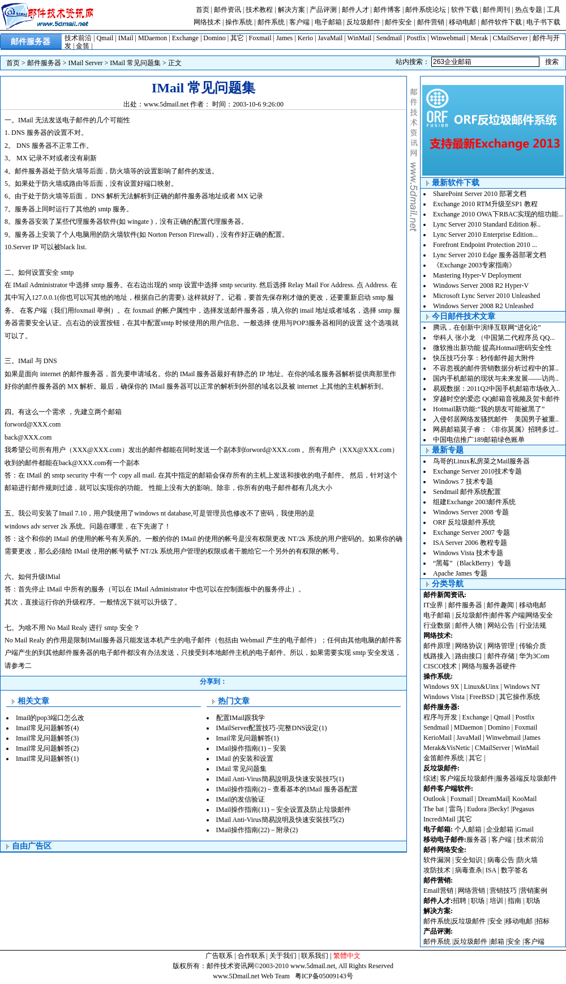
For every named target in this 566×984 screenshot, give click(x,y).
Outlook (434, 799)
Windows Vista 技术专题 (468, 553)
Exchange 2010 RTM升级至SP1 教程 (485, 204)
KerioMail (437, 738)
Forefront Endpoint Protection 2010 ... (485, 245)
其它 (237, 38)
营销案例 (533, 890)
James (284, 38)
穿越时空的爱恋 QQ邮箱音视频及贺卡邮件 (496, 399)
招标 (543, 921)
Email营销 (438, 890)
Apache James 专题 (460, 573)
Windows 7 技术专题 (463, 481)
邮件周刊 (496, 10)
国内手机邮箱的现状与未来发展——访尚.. (496, 378)
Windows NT (522, 687)
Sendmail (389, 38)
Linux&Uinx (481, 687)
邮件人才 (355, 10)
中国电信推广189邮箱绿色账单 (479, 440)
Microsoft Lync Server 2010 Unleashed (486, 296)
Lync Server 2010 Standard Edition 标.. (487, 224)
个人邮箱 (468, 829)
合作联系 (251, 956)
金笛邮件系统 (443, 758)
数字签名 (514, 870)
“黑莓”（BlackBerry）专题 (472, 563)
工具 (553, 10)
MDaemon (152, 38)
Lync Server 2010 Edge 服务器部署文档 (489, 255)
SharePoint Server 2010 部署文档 (479, 194)
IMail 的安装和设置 (245, 759)
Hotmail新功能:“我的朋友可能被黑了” (488, 409)
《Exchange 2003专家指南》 (474, 265)
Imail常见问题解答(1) (47, 759)
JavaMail (330, 38)
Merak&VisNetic (446, 748)
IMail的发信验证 (240, 799)
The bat (433, 809)
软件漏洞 (437, 860)
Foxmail (260, 38)
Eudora (477, 809)
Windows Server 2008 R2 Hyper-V (481, 285)
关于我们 (283, 956)
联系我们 (314, 956)
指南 (514, 901)
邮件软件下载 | (503, 22)
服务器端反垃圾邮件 (526, 778)
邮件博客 (387, 10)
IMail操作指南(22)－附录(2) (257, 830)
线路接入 (437, 656)
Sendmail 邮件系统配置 (467, 492)
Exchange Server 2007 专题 (471, 532)
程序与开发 (440, 717)
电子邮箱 (328, 22)
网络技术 (207, 22)
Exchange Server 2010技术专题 (477, 471)
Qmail (104, 38)
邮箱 (497, 941)
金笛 (82, 46)
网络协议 (468, 646)
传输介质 (532, 646)
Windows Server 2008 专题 (471, 512)
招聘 (459, 901)
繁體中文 (347, 956)
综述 (430, 778)
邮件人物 (468, 625)
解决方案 (291, 10)
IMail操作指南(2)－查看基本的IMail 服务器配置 (287, 789)
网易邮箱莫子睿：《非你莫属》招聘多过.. (496, 429)
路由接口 (468, 656)
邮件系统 (271, 22)
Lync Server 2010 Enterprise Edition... (485, 234)
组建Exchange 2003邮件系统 (474, 502)
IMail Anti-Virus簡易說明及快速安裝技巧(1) (280, 779)
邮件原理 (437, 646)
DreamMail (493, 799)
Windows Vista (444, 697)
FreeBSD (482, 697)
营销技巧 (503, 890)
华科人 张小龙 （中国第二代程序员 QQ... (494, 338)
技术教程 (259, 10)
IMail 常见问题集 (135, 63)
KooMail (524, 799)
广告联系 (219, 956)
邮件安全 (398, 22)
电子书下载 (543, 22)
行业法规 (532, 625)
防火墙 (527, 860)
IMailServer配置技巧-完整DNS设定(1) (271, 728)
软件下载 (464, 10)
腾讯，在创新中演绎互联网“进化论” (487, 327)
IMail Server (85, 63)
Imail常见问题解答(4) (47, 728)
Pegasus (523, 809)
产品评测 (323, 10)
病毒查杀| (470, 870)
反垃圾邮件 (363, 22)
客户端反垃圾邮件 (467, 778)
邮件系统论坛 (425, 10)
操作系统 (238, 22)
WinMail (360, 38)
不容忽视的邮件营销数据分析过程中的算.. (496, 368)
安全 (496, 921)
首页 (202, 10)
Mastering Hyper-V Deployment (477, 275)
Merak (479, 38)
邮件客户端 (508, 615)
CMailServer (510, 38)
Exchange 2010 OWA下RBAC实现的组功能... (498, 214)
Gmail (525, 829)
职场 (477, 901)
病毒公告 (500, 860)
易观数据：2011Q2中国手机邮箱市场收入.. (496, 389)
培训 (496, 901)
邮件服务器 (44, 63)
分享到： (213, 681)
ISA (492, 870)
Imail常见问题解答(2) (47, 748)
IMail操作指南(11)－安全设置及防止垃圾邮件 (283, 809)
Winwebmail (448, 38)
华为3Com (534, 656)
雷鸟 (455, 809)
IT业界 (434, 605)
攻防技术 (437, 870)
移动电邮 (462, 22)
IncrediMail (439, 819)
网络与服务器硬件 (489, 666)
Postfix (416, 38)
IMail (126, 38)
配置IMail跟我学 (240, 718)
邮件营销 (430, 22)
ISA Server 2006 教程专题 (470, 543)
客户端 (299, 22)
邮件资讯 (227, 10)
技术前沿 (78, 38)
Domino (214, 38)
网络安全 (539, 615)
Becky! (500, 809)
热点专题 (528, 10)
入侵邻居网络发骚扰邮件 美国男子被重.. (496, 419)
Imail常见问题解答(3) (47, 738)
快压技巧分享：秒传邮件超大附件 (484, 358)
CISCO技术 (440, 666)
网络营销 (471, 890)
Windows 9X (441, 687)
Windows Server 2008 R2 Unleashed (483, 306)
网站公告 (500, 625)
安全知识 (468, 860)
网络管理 (500, 646)
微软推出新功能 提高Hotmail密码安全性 (492, 348)
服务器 (476, 840)
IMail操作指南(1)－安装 (251, 748)
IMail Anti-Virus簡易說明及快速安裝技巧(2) (280, 820)
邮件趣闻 (500, 605)
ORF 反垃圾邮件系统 (464, 522)
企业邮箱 (499, 829)
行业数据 (437, 625)
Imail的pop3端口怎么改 (50, 718)
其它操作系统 (519, 697)
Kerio (305, 38)
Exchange (185, 38)
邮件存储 (500, 656)
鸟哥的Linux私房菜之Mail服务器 (481, 461)
